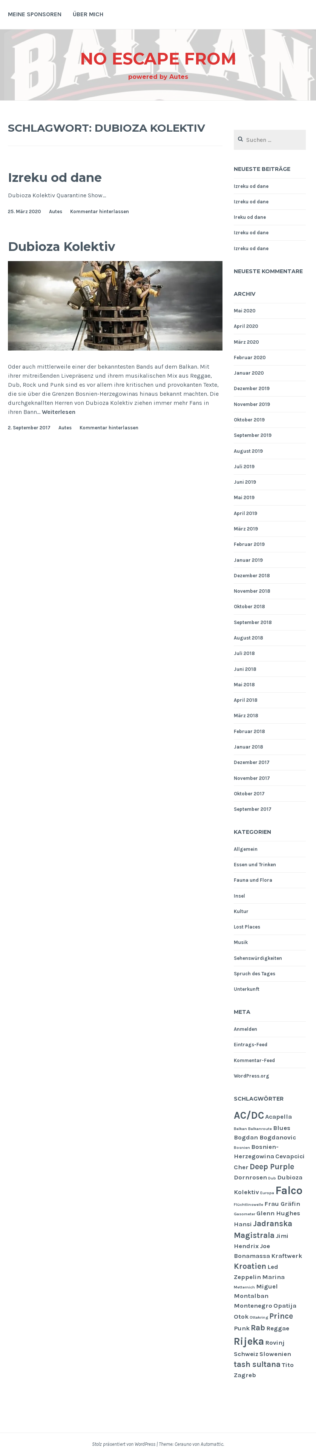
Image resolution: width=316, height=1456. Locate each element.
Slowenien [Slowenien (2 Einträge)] (275, 1354)
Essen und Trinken (255, 864)
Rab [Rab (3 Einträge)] (258, 1327)
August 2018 (248, 638)
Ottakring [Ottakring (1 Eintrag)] (259, 1317)
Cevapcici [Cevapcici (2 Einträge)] (290, 1156)
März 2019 (246, 529)
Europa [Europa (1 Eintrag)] (267, 1192)
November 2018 (252, 591)
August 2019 (248, 451)
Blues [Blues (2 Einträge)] (281, 1128)
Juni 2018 (245, 669)
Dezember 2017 (252, 762)
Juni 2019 (245, 482)
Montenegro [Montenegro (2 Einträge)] (253, 1305)
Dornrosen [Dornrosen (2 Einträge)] (250, 1177)
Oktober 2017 (249, 793)
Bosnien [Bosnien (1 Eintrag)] (242, 1147)
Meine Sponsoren (34, 14)
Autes (55, 211)
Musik (241, 942)
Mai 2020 (245, 311)
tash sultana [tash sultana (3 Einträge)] (257, 1364)
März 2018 (246, 715)
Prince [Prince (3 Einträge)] (281, 1316)
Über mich (88, 14)
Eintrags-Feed (250, 1044)
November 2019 (252, 404)
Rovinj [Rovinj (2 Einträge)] (275, 1342)
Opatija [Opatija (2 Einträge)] (284, 1305)
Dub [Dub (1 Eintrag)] (272, 1178)
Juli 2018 (244, 653)
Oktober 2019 (249, 420)
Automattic (212, 1444)
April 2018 (246, 700)
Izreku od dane (63, 177)
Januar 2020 (249, 373)
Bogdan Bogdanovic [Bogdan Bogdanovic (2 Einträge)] (265, 1137)
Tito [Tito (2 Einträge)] (288, 1364)
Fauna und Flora (253, 880)
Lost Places (247, 927)
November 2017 (252, 778)
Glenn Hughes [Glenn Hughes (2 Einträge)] (278, 1213)
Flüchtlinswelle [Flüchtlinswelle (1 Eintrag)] (248, 1204)
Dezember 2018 (252, 575)
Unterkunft (246, 989)
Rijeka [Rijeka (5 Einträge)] (249, 1341)
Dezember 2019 (252, 388)
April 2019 (245, 513)
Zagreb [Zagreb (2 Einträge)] (245, 1375)
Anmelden (245, 1029)
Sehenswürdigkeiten (258, 958)
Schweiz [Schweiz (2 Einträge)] (246, 1354)
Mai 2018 (244, 684)
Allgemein (246, 849)
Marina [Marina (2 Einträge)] (273, 1277)
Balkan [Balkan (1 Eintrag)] (240, 1128)
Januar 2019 (248, 560)
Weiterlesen (58, 412)
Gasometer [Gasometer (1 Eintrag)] (244, 1214)
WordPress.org (251, 1076)
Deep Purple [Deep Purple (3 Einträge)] (272, 1166)
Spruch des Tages (254, 973)
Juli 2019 (244, 466)
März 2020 (246, 342)
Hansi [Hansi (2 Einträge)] (243, 1224)
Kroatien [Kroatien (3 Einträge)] (250, 1266)
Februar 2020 (250, 357)
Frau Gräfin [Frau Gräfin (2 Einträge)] (282, 1203)
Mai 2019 (244, 497)
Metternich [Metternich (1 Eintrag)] (244, 1287)
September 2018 (253, 622)
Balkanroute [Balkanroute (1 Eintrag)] (260, 1128)
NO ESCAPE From (158, 57)
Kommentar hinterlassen (99, 211)
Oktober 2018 (249, 606)
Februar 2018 (249, 731)
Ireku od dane (250, 217)
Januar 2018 (248, 747)
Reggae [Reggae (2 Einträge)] (277, 1328)
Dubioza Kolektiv (71, 246)
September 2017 (253, 809)
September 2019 (253, 435)
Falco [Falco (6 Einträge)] (288, 1190)
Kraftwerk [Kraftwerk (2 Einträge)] (286, 1255)
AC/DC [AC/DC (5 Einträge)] (249, 1115)
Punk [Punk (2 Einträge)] (242, 1328)
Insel (239, 896)
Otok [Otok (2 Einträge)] (241, 1316)
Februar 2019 (249, 544)
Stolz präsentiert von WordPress (123, 1444)
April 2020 (246, 326)
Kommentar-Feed (254, 1060)
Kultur (241, 911)
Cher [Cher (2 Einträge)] (241, 1167)
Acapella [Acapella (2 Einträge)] (278, 1116)
